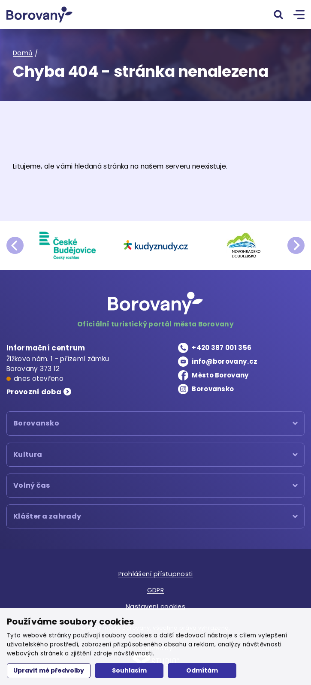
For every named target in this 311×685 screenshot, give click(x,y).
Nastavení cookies (155, 606)
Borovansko (214, 389)
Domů (23, 53)
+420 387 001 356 (222, 348)
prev (15, 245)
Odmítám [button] (202, 670)
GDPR (155, 591)
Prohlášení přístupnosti (155, 575)
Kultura (28, 455)
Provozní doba (34, 392)
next (296, 245)
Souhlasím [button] (129, 670)
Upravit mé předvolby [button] (48, 670)
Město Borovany (221, 375)
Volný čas (32, 486)
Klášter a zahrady (48, 518)
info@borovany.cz (226, 361)
